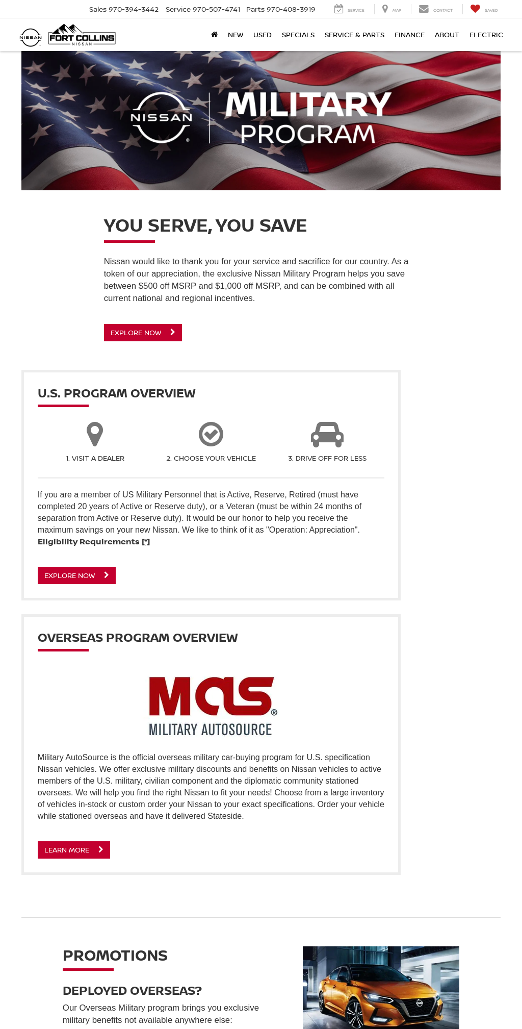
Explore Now (143, 332)
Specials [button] (298, 34)
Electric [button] (486, 34)
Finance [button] (410, 34)
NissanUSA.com (458, 1003)
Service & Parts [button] (354, 34)
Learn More (318, 670)
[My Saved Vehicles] (484, 9)
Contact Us (363, 1003)
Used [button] (262, 34)
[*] (148, 589)
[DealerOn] (47, 1002)
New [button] (235, 34)
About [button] (447, 34)
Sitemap (420, 1003)
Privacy (394, 1003)
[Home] (214, 34)
